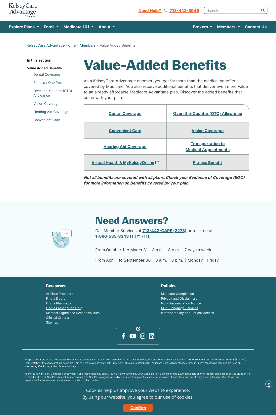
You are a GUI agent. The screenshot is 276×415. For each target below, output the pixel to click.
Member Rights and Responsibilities (72, 313)
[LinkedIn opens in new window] (151, 336)
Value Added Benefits (118, 45)
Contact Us (256, 27)
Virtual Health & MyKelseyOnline (123, 162)
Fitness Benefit (207, 162)
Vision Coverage (46, 104)
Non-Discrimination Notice (181, 303)
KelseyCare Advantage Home (51, 45)
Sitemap (52, 322)
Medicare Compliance (177, 294)
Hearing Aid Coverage (51, 112)
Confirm (138, 407)
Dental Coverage (46, 75)
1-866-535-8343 (224, 359)
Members (226, 27)
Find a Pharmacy (58, 303)
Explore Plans (22, 27)
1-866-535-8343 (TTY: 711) (122, 236)
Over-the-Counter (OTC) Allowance (207, 113)
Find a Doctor (56, 298)
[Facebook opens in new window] (123, 336)
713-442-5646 (111, 359)
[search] (235, 10)
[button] (263, 10)
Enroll (49, 27)
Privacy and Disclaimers (179, 298)
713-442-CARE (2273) (164, 230)
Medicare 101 (76, 27)
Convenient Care (46, 120)
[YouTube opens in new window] (132, 336)
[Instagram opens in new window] (142, 336)
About (105, 27)
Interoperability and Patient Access (187, 313)
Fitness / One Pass (48, 83)
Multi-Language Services (179, 308)
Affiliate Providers (59, 294)
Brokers (201, 27)
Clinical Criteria (57, 318)
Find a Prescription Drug (64, 308)
